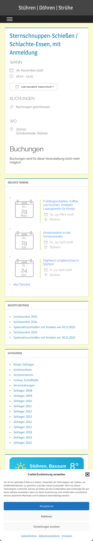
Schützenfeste (23, 369)
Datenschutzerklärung (49, 535)
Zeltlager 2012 (23, 411)
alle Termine (22, 284)
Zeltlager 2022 (23, 442)
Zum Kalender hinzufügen (33, 86)
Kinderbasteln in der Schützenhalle (57, 234)
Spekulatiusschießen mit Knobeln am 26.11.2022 (44, 337)
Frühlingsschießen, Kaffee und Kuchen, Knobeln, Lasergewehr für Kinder (60, 205)
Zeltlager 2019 (23, 437)
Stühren (21, 129)
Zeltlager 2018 (23, 432)
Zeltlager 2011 (23, 406)
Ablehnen (46, 516)
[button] (87, 474)
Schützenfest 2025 (25, 316)
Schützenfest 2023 (25, 332)
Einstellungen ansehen (46, 526)
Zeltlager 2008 (23, 390)
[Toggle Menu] (10, 19)
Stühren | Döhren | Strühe (46, 7)
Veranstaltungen (24, 385)
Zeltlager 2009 (23, 396)
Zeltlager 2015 (23, 427)
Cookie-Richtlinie (29, 535)
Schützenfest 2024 (25, 322)
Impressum (67, 535)
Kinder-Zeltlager (24, 364)
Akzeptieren (46, 506)
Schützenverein (23, 375)
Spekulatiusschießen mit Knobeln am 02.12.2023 (44, 327)
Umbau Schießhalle (26, 380)
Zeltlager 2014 (23, 422)
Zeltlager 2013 (23, 416)
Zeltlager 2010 (23, 401)
